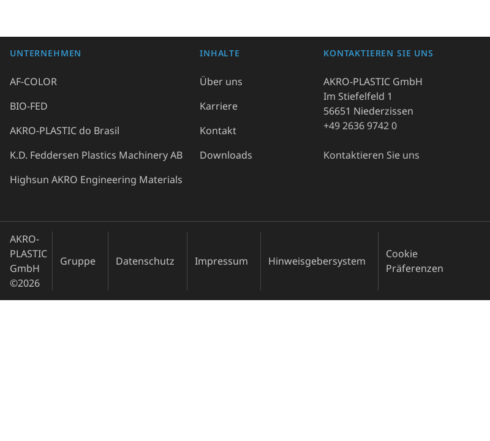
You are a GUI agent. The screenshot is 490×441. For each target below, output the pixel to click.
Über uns (221, 81)
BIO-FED (29, 106)
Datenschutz (145, 261)
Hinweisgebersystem (317, 261)
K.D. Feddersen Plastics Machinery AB (96, 155)
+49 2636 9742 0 (360, 125)
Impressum (221, 261)
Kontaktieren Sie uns (371, 155)
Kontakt (218, 130)
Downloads (226, 155)
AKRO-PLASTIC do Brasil (64, 130)
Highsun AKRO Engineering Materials (96, 179)
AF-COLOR (33, 81)
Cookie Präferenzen (414, 261)
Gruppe (78, 261)
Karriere (219, 106)
